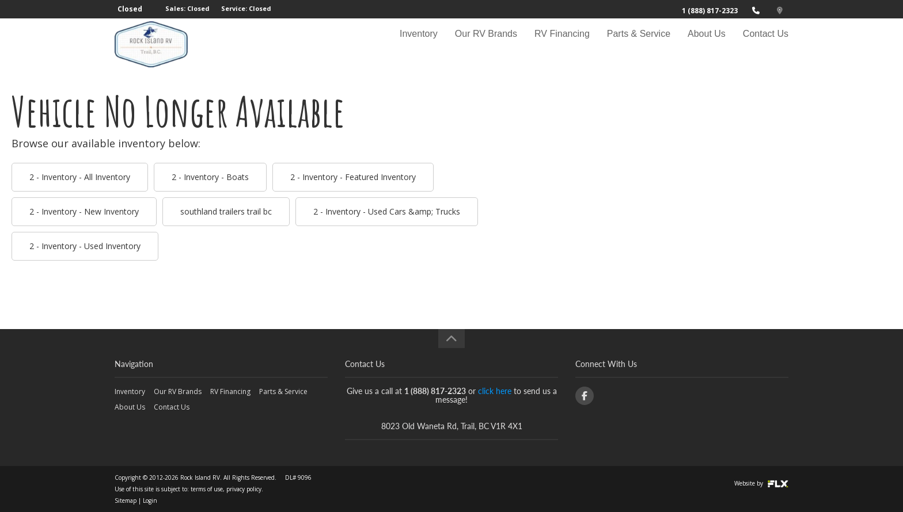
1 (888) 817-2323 (710, 11)
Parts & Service (638, 44)
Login (150, 500)
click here (494, 391)
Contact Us (765, 44)
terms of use (207, 489)
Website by (761, 483)
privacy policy (243, 489)
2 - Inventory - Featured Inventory (353, 176)
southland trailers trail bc (226, 211)
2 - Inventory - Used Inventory (85, 245)
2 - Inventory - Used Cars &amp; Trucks (386, 211)
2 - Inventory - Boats (210, 176)
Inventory (419, 44)
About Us (707, 44)
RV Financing (562, 44)
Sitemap (125, 500)
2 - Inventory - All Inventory (79, 176)
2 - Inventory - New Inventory (84, 211)
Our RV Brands (486, 44)
